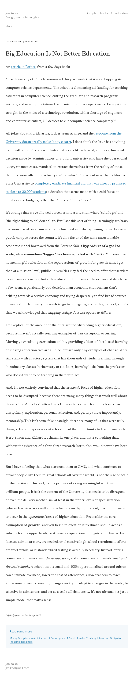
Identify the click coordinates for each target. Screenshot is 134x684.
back (9, 26)
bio (87, 13)
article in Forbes (23, 67)
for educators (119, 13)
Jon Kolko (12, 13)
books (104, 13)
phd (94, 13)
